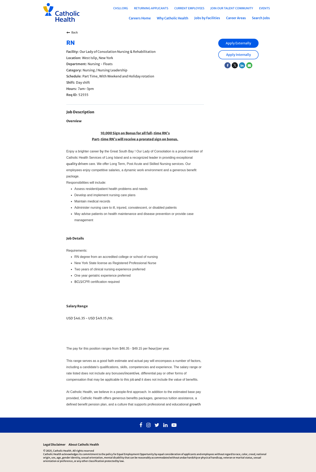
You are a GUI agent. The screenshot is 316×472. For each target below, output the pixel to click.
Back (72, 32)
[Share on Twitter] (234, 65)
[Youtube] (174, 425)
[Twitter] (157, 425)
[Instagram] (148, 425)
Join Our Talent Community (231, 8)
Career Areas (236, 18)
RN (70, 42)
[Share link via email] (249, 65)
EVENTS (264, 8)
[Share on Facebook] (227, 65)
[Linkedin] (165, 425)
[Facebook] (140, 425)
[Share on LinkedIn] (242, 65)
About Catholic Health (84, 444)
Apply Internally (238, 55)
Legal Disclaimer (54, 444)
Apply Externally (238, 43)
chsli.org (120, 8)
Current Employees (189, 8)
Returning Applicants (151, 8)
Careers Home (140, 18)
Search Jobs (261, 18)
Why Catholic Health (172, 18)
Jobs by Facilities (207, 18)
